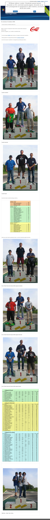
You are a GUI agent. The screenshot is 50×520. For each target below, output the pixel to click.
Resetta (42, 1)
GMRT (9, 35)
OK (34, 11)
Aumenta (38, 1)
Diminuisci (46, 1)
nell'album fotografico (20, 37)
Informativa (15, 11)
